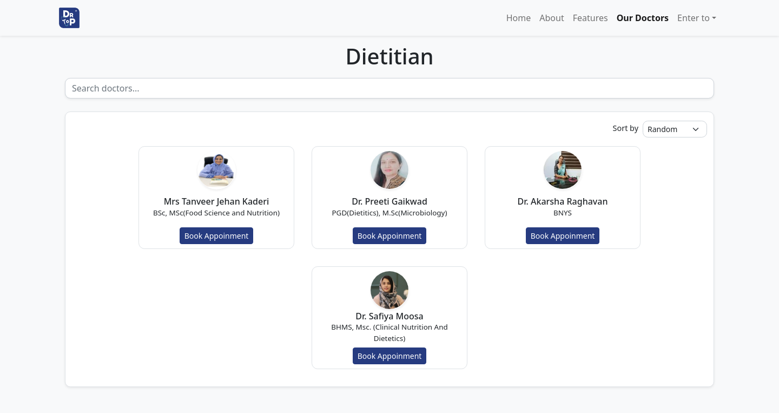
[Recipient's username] (389, 88)
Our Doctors (643, 18)
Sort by (625, 128)
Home (518, 18)
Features (590, 18)
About (551, 18)
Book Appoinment (216, 236)
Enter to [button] (693, 18)
